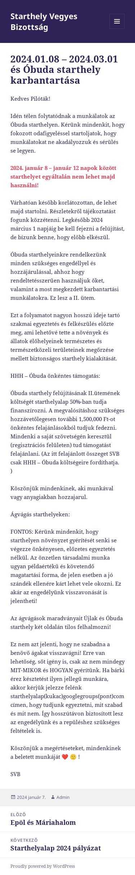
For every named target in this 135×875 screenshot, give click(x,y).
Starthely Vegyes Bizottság (43, 21)
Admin (63, 797)
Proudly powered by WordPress (42, 866)
